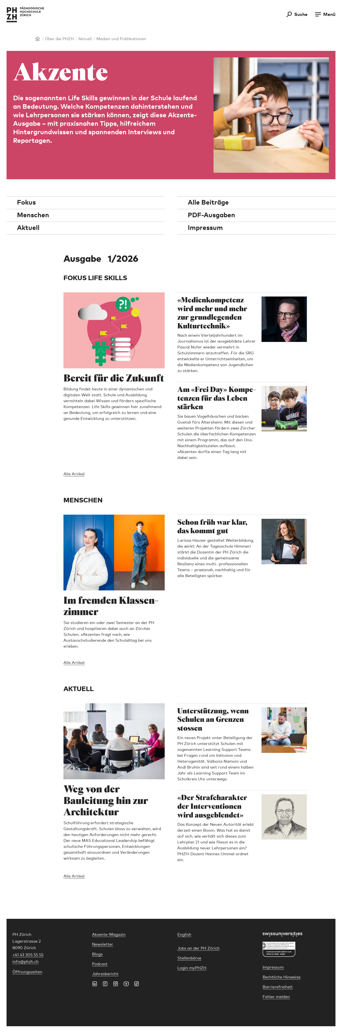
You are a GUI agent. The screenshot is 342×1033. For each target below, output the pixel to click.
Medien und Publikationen (121, 39)
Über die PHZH (59, 39)
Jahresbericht (105, 974)
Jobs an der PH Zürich (198, 948)
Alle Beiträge (208, 202)
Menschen (33, 215)
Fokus (26, 202)
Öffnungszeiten (27, 972)
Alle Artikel (74, 474)
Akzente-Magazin (109, 935)
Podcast (100, 964)
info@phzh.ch (25, 962)
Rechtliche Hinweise (282, 977)
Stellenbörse (189, 958)
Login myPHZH (191, 968)
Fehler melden (276, 997)
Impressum (205, 228)
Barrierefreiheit (278, 987)
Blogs (97, 954)
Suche (301, 14)
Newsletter (102, 945)
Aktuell (85, 39)
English (184, 935)
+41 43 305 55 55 (27, 955)
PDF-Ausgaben (211, 215)
